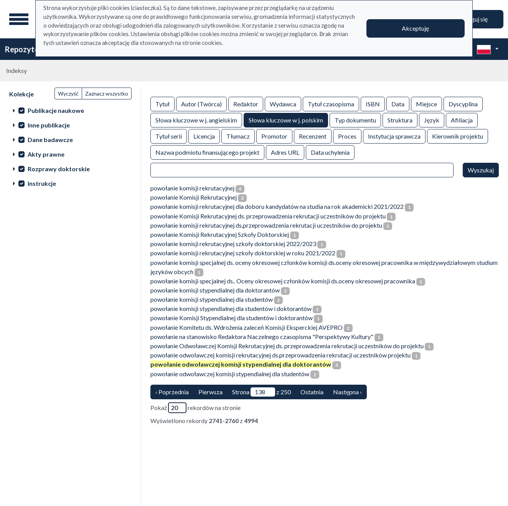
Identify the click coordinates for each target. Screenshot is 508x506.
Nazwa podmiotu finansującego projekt (207, 152)
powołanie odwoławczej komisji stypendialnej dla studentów (229, 373)
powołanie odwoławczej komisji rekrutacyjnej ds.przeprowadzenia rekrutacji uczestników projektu (280, 355)
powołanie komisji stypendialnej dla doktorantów (215, 290)
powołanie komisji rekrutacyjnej (192, 188)
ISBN (373, 103)
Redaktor (245, 103)
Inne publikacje (49, 125)
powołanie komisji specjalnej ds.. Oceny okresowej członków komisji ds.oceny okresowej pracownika (282, 280)
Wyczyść (68, 93)
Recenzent (313, 136)
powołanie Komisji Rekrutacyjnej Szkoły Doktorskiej (219, 234)
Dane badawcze (50, 139)
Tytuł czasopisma (331, 103)
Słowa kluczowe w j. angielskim (196, 120)
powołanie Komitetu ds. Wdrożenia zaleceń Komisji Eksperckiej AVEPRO (246, 327)
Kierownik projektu (457, 136)
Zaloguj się (473, 19)
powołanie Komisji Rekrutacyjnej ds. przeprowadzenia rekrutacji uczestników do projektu (268, 216)
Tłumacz (238, 136)
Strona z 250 (261, 392)
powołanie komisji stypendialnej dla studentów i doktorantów (231, 308)
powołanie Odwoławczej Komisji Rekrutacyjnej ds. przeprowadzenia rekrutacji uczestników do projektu (287, 345)
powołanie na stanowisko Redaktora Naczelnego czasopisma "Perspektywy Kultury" (261, 336)
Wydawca (283, 103)
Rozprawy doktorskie (59, 168)
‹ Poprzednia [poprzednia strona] (172, 391)
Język (431, 120)
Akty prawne (46, 154)
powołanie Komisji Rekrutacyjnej (193, 197)
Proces (347, 136)
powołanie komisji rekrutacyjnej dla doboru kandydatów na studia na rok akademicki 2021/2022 (277, 206)
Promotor (274, 136)
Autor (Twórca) (201, 103)
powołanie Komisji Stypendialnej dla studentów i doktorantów (231, 317)
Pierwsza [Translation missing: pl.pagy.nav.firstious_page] (210, 391)
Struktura (400, 120)
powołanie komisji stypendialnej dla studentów (211, 299)
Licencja (204, 136)
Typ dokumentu (355, 120)
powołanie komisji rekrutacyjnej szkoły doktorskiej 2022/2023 (233, 243)
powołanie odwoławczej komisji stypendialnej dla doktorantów (240, 364)
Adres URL (285, 152)
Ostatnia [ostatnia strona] (311, 391)
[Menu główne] (19, 19)
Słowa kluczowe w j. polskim (286, 120)
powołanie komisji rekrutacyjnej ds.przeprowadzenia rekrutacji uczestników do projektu (266, 225)
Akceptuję (415, 28)
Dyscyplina (463, 103)
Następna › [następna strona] (347, 391)
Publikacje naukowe (56, 110)
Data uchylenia (330, 152)
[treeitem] (70, 110)
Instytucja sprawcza (394, 136)
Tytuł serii (168, 136)
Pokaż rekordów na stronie (195, 407)
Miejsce (426, 103)
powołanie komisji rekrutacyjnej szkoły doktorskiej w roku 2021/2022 (242, 252)
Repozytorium (30, 49)
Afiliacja (462, 120)
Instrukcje (42, 183)
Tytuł (162, 103)
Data (397, 103)
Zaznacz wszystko (106, 93)
